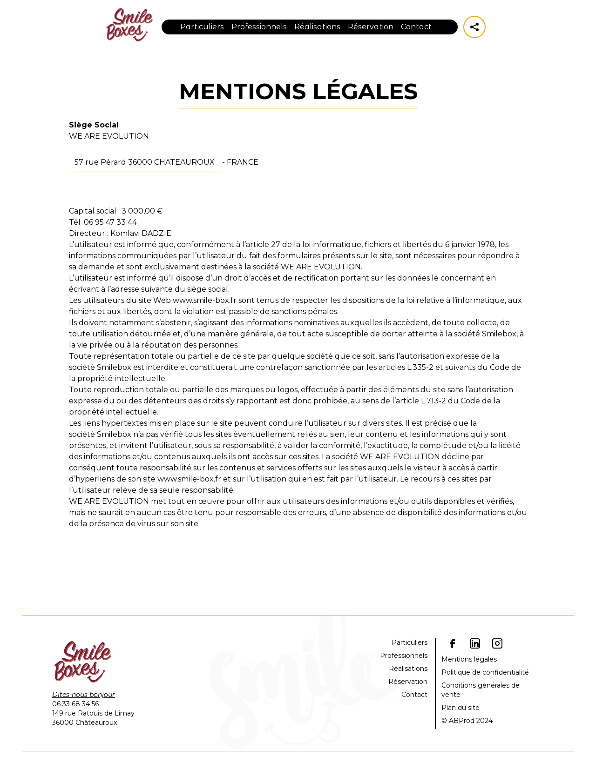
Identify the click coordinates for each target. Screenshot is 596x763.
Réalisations (317, 26)
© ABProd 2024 (467, 720)
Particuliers (202, 26)
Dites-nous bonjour (83, 694)
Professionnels (259, 26)
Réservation (370, 26)
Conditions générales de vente (480, 690)
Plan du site (460, 707)
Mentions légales (469, 659)
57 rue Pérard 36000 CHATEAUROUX (144, 162)
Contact (416, 26)
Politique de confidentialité (485, 672)
